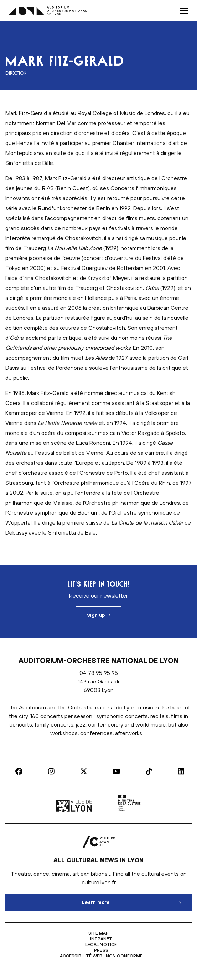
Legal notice (101, 944)
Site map (98, 933)
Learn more (125, 899)
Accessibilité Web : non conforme (101, 955)
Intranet (101, 938)
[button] (184, 10)
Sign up (96, 615)
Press (101, 950)
